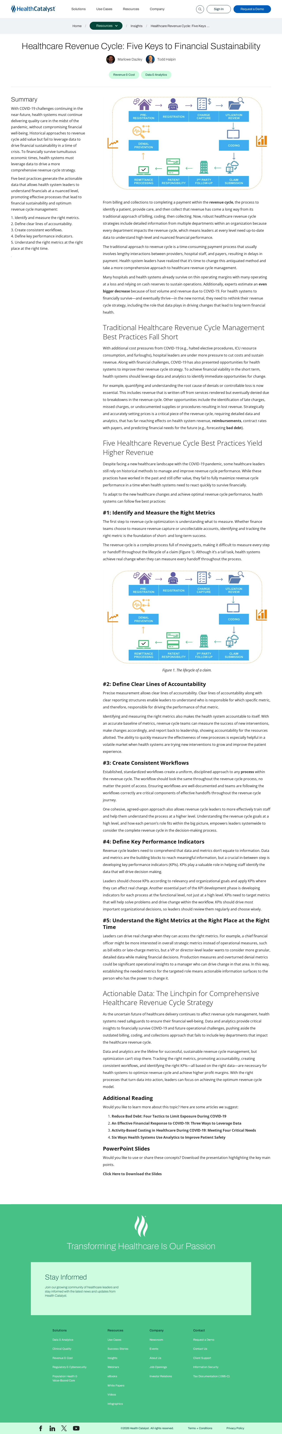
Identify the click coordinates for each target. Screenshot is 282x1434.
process (247, 771)
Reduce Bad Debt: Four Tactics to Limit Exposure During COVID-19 (169, 1116)
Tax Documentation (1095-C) (211, 1376)
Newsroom (156, 1339)
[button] (106, 26)
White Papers (116, 1385)
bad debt (234, 427)
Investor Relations (161, 1376)
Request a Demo (252, 9)
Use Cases (104, 9)
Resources (131, 9)
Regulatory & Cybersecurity (69, 1367)
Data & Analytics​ (62, 1339)
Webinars (113, 1367)
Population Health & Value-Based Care (64, 1378)
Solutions (78, 9)
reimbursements (226, 420)
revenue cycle (221, 202)
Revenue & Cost (62, 1358)
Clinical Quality (61, 1348)
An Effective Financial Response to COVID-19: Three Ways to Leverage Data (176, 1123)
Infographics (115, 1403)
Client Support (202, 1358)
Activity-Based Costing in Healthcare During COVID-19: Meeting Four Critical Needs (184, 1130)
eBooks (112, 1376)
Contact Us (200, 1348)
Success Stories (118, 1348)
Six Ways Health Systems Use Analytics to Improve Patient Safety (168, 1137)
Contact (199, 1330)
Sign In (219, 9)
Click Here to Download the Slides (132, 1173)
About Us (155, 1358)
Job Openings (158, 1367)
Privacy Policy (235, 1428)
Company (157, 9)
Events (154, 1348)
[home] (38, 9)
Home (77, 26)
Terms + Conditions (200, 1428)
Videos (112, 1394)
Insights (137, 26)
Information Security (205, 1367)
